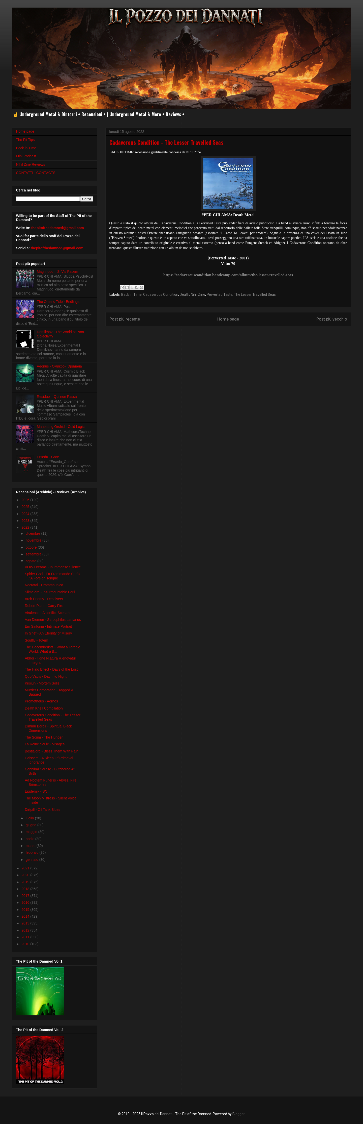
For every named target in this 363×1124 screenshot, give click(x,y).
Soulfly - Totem (36, 640)
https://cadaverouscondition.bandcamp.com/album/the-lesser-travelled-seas (228, 275)
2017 (25, 896)
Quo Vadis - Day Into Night (45, 676)
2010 (25, 944)
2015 (25, 910)
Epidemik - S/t (36, 791)
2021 (25, 868)
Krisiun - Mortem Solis (42, 683)
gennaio (32, 860)
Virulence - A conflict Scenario (48, 613)
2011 (25, 937)
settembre (34, 554)
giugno (31, 825)
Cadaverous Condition (160, 294)
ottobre (32, 547)
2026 (25, 500)
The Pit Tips (25, 140)
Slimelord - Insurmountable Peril (50, 592)
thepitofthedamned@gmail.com (57, 228)
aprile (30, 839)
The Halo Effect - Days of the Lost (51, 669)
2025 (25, 507)
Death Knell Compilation (44, 708)
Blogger (238, 1114)
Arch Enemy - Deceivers (44, 599)
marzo (31, 846)
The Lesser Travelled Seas (255, 294)
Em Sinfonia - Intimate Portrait (48, 626)
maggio (32, 832)
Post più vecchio (331, 319)
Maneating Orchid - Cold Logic (60, 427)
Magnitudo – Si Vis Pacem (57, 272)
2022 (25, 527)
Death (184, 294)
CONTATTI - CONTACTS (35, 173)
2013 (25, 923)
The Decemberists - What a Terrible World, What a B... (52, 649)
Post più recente (124, 319)
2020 (25, 875)
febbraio (32, 852)
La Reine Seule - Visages (45, 744)
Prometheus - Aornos (41, 701)
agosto (31, 561)
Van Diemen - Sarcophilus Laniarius (53, 620)
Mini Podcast (26, 156)
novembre (34, 540)
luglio (30, 818)
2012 (25, 930)
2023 (25, 521)
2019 (25, 882)
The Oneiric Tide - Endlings (58, 302)
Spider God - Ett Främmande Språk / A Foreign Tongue (52, 576)
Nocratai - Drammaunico (44, 585)
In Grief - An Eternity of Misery (48, 633)
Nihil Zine (198, 294)
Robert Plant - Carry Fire (44, 606)
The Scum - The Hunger (44, 737)
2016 (25, 902)
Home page (228, 319)
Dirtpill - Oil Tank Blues (42, 810)
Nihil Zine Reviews (30, 164)
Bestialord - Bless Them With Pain (51, 751)
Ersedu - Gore (48, 457)
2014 (25, 916)
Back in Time (131, 294)
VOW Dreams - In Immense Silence (53, 567)
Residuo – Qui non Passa (57, 397)
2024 (25, 514)
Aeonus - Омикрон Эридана (59, 366)
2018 (25, 889)
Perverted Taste (219, 294)
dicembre (33, 533)
